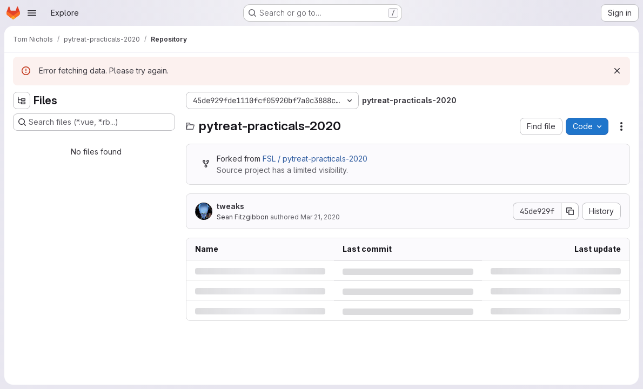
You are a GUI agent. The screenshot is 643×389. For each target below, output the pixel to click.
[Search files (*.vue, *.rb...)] (94, 122)
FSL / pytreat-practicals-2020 (315, 158)
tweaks (230, 206)
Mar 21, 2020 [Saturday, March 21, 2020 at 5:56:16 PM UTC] (320, 217)
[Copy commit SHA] (570, 211)
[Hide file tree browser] (21, 100)
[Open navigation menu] (32, 13)
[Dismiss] (617, 70)
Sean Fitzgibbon (243, 217)
